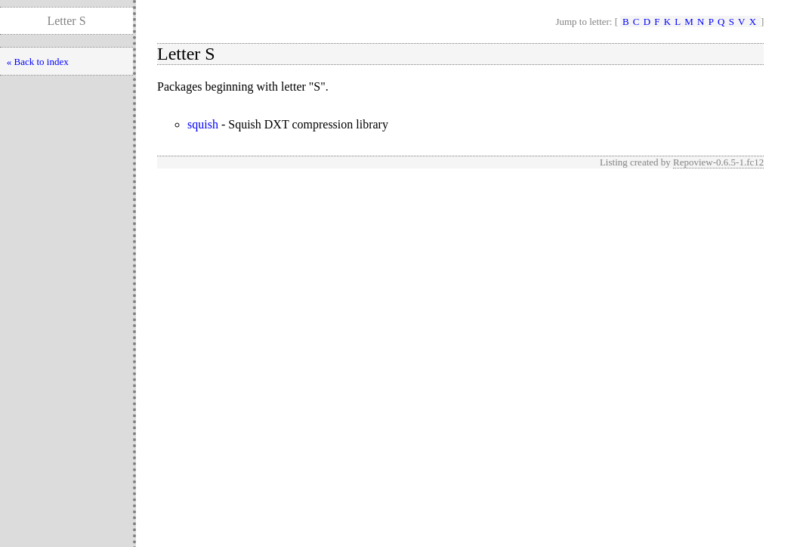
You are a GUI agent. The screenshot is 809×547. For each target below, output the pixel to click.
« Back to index (38, 61)
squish (202, 124)
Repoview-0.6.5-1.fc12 (718, 162)
